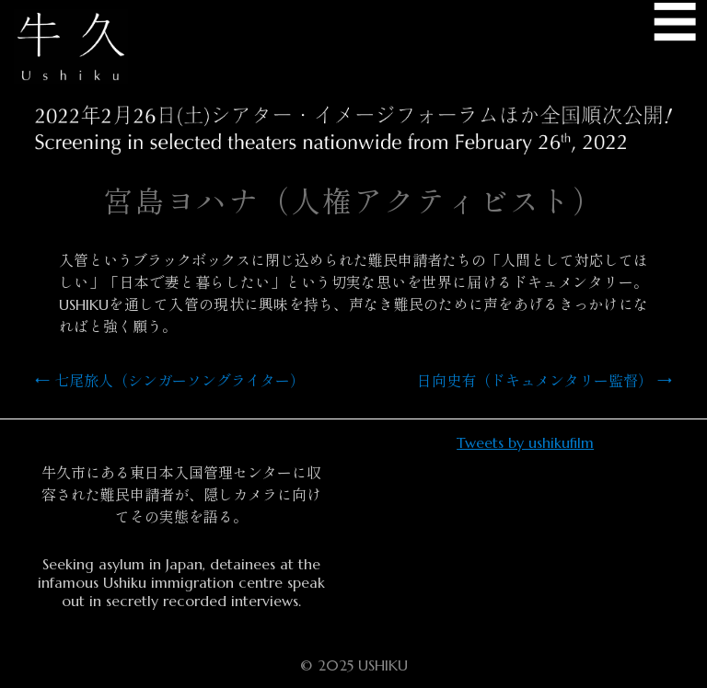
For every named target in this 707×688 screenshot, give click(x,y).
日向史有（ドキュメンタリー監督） (544, 381)
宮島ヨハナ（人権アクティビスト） (353, 202)
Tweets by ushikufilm (525, 442)
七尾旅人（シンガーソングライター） (170, 381)
